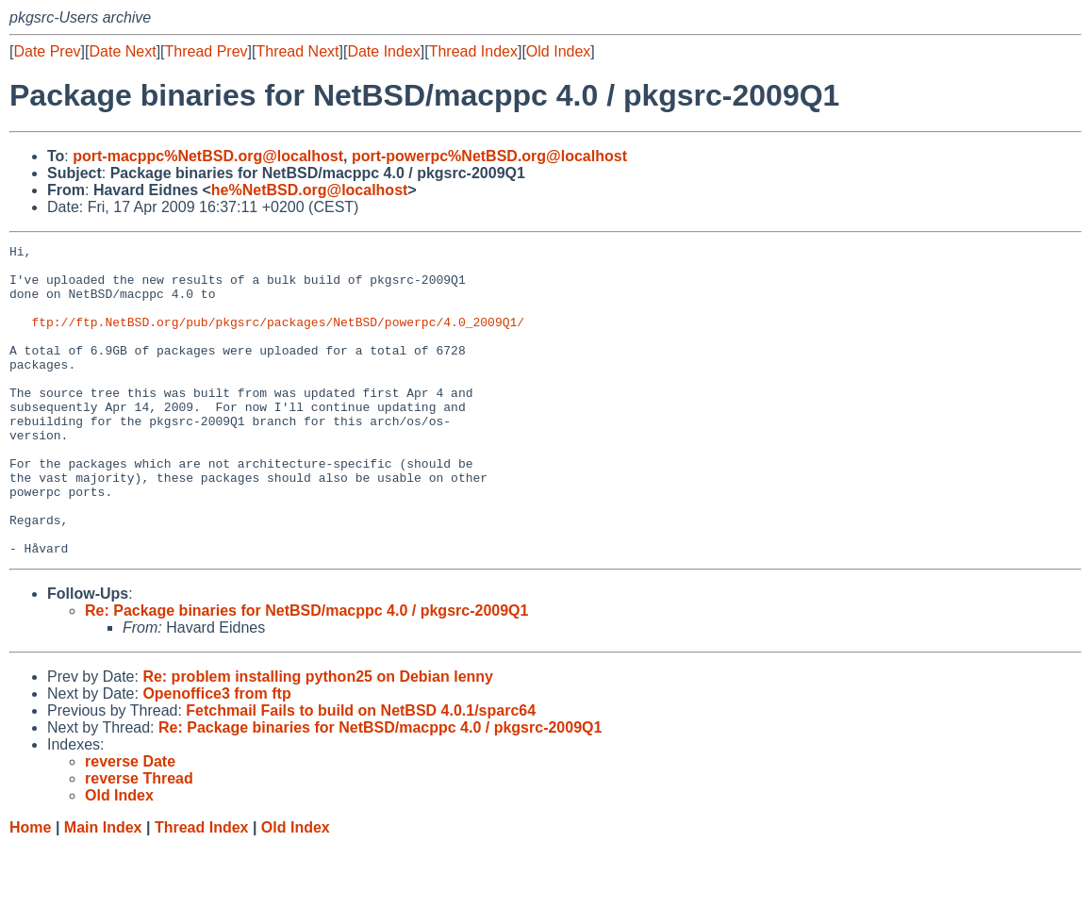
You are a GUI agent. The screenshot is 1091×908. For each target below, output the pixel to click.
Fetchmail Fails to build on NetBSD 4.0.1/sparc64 (361, 773)
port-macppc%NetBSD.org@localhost (208, 156)
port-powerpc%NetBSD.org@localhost (489, 156)
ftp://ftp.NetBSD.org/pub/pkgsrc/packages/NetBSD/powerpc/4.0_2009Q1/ (277, 338)
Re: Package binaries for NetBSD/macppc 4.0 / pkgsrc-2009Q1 (306, 673)
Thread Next (297, 51)
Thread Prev (206, 51)
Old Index (558, 51)
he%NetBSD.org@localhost (309, 190)
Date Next (122, 51)
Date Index (383, 51)
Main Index (103, 890)
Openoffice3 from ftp (216, 756)
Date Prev (46, 51)
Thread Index (473, 51)
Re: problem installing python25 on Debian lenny (317, 739)
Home (30, 890)
